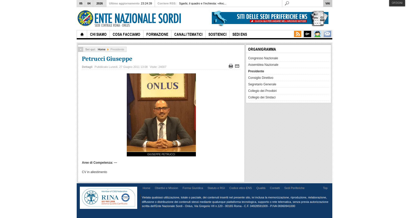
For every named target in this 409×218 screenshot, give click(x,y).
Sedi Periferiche (294, 188)
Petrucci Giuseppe (107, 58)
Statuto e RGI (216, 188)
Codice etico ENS (240, 188)
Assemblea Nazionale (263, 65)
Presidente (256, 71)
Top (325, 188)
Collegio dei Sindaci (261, 97)
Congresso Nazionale (263, 58)
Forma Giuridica (193, 188)
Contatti (275, 188)
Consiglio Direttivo (260, 78)
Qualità (261, 188)
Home (101, 49)
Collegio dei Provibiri (262, 91)
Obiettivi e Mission (166, 188)
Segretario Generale (262, 84)
